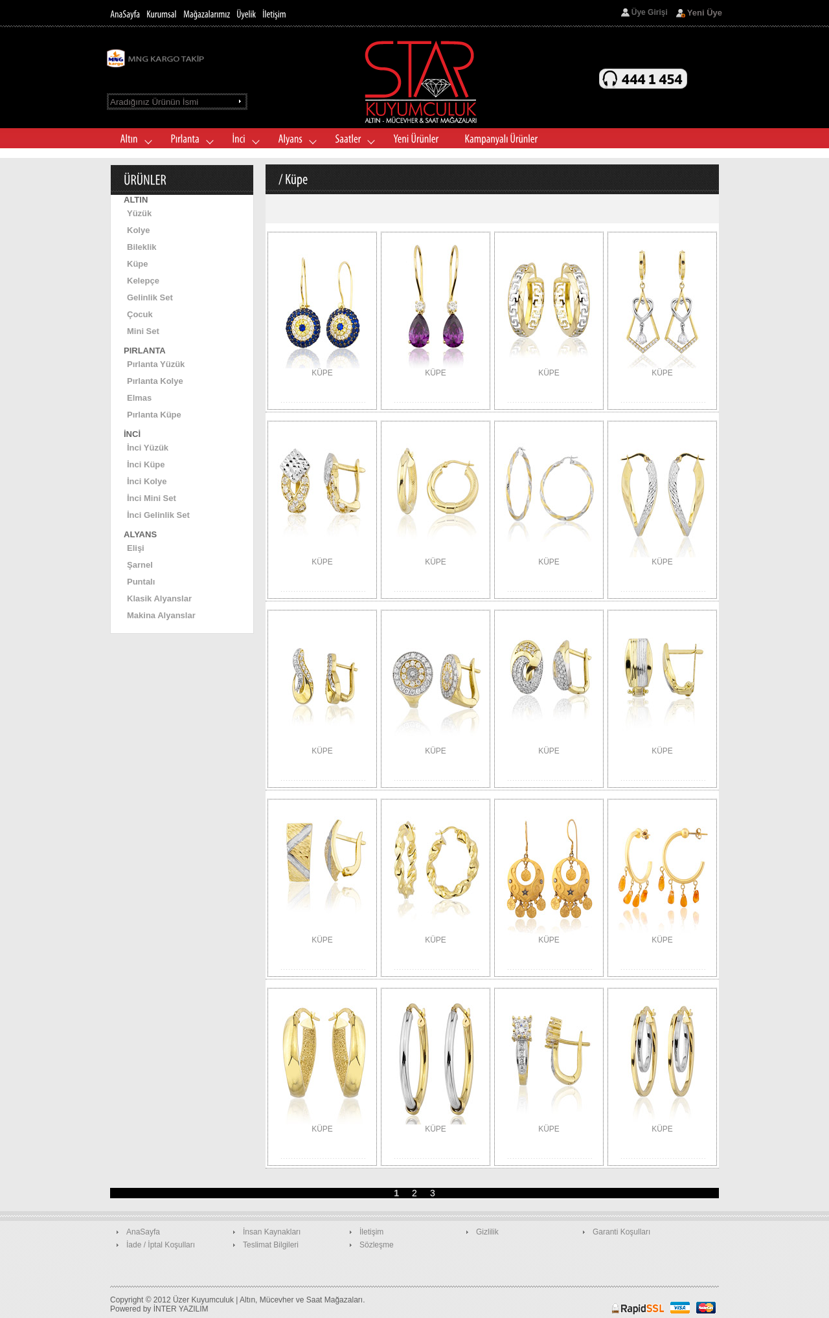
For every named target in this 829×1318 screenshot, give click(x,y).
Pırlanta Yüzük (156, 364)
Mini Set (143, 331)
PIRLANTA (145, 350)
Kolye (138, 230)
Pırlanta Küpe (154, 414)
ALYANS (140, 534)
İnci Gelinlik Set (158, 515)
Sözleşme (376, 1244)
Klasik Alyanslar (159, 598)
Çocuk (140, 314)
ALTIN (136, 200)
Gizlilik (487, 1231)
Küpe (137, 264)
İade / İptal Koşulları (160, 1244)
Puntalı (141, 581)
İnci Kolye (146, 481)
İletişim (371, 1231)
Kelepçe (143, 280)
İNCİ (132, 434)
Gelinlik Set (150, 297)
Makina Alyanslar (161, 615)
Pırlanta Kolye (155, 381)
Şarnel (140, 565)
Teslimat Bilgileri (271, 1244)
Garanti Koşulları (621, 1231)
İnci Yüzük (147, 447)
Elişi (135, 548)
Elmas (139, 398)
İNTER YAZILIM (181, 1308)
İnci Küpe (146, 464)
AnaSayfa (143, 1231)
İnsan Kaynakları (272, 1231)
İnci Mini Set (151, 498)
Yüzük (139, 213)
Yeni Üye (704, 12)
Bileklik (142, 247)
